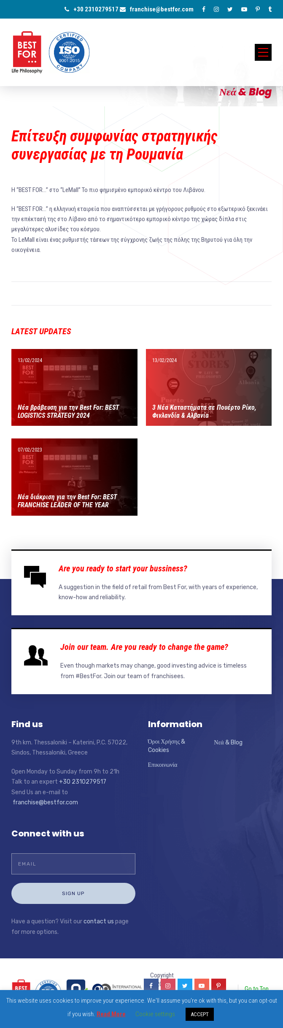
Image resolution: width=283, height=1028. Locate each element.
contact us (99, 921)
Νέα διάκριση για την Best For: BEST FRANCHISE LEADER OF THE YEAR (67, 501)
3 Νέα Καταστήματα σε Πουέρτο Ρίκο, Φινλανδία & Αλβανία (204, 411)
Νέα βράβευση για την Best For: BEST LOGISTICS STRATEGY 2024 (68, 411)
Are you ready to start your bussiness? (123, 568)
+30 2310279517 (92, 9)
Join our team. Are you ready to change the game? (144, 647)
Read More (111, 1014)
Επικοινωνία (163, 764)
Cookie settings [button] (155, 1014)
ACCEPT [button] (200, 1014)
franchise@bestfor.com (157, 9)
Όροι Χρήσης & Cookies (167, 746)
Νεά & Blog (228, 742)
